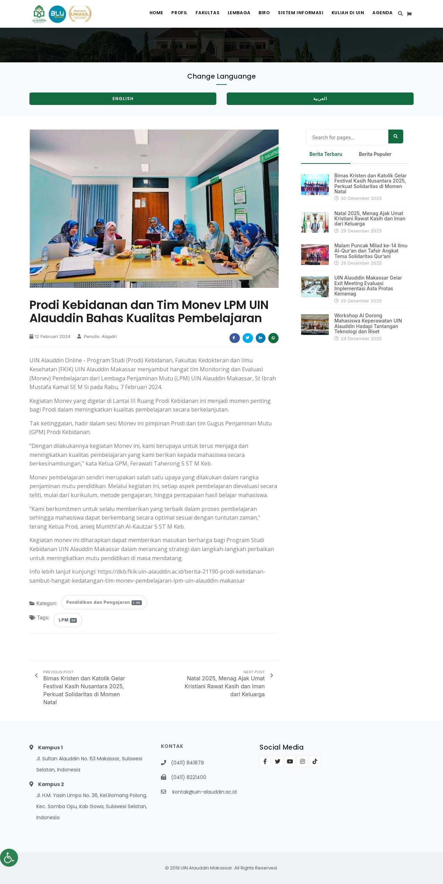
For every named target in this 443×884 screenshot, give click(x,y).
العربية (320, 98)
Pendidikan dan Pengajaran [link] (104, 602)
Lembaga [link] (230, 14)
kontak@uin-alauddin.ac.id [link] (204, 791)
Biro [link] (258, 14)
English (123, 98)
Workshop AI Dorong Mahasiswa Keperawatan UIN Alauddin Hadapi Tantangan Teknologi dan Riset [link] (368, 323)
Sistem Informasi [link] (296, 14)
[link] (9, 858)
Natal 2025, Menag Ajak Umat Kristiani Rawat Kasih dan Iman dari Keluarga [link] (369, 219)
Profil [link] (167, 14)
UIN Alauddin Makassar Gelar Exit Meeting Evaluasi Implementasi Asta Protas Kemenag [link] (368, 286)
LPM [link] (68, 619)
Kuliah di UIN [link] (345, 14)
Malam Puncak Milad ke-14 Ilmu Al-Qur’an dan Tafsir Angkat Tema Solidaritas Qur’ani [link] (370, 251)
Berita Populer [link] (376, 154)
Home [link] (141, 14)
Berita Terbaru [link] (326, 154)
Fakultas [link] (197, 14)
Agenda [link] (382, 14)
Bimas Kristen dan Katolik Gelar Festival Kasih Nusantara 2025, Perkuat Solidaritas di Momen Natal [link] (370, 183)
